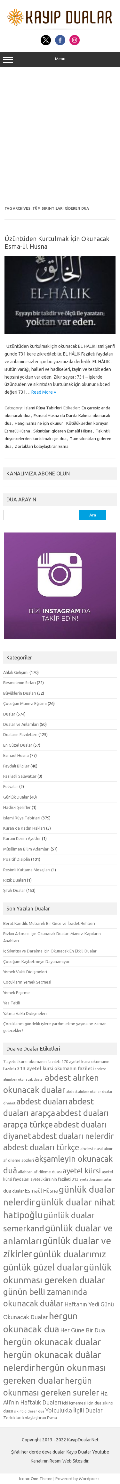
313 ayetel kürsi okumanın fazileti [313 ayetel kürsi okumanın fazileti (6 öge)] (55, 1068)
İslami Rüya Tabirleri (43, 408)
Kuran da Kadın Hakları (24, 828)
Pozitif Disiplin (16, 859)
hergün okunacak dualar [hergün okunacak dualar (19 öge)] (52, 1342)
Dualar (9, 714)
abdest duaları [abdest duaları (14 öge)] (42, 1101)
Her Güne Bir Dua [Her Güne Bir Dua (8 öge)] (82, 1330)
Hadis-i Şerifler (17, 807)
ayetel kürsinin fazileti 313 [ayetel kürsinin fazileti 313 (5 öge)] (54, 1179)
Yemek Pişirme (16, 992)
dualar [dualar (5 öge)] (18, 1191)
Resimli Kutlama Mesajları (26, 870)
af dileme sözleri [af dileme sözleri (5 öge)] (18, 1160)
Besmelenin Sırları (19, 682)
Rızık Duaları (14, 880)
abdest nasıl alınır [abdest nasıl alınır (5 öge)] (96, 1148)
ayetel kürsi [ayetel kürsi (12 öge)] (82, 1171)
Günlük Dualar (16, 797)
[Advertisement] (60, 137)
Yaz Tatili (11, 1003)
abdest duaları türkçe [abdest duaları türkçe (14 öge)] (41, 1147)
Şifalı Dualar (14, 890)
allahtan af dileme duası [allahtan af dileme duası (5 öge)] (40, 1172)
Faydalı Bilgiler (16, 766)
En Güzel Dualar (17, 745)
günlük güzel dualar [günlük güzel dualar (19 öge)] (43, 1267)
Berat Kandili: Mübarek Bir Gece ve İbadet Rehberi (49, 923)
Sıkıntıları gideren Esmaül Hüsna (62, 431)
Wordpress (89, 1478)
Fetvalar (10, 786)
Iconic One (28, 1478)
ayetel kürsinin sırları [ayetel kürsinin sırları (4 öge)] (95, 1179)
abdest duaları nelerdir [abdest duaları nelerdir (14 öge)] (73, 1136)
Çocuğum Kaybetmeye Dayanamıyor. (36, 961)
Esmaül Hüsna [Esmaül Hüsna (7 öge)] (41, 1190)
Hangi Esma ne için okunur (39, 423)
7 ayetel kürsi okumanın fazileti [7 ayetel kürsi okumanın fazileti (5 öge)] (31, 1061)
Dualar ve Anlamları (21, 724)
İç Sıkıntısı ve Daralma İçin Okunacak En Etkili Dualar (50, 951)
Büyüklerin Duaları (19, 693)
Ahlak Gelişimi (15, 672)
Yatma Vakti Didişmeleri (25, 1013)
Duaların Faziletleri (20, 734)
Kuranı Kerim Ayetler (22, 838)
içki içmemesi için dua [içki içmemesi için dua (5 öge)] (81, 1403)
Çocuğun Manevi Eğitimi (25, 703)
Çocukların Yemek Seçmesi (27, 982)
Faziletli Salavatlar (19, 776)
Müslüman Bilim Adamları (26, 849)
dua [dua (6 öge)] (7, 1191)
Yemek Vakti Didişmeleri (25, 971)
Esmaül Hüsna (16, 755)
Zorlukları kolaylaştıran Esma (41, 446)
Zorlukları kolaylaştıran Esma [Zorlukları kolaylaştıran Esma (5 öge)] (30, 1417)
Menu (60, 59)
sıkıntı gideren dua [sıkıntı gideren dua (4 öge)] (29, 1411)
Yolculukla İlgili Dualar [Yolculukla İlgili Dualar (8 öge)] (74, 1410)
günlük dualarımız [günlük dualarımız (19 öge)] (69, 1254)
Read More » (43, 392)
